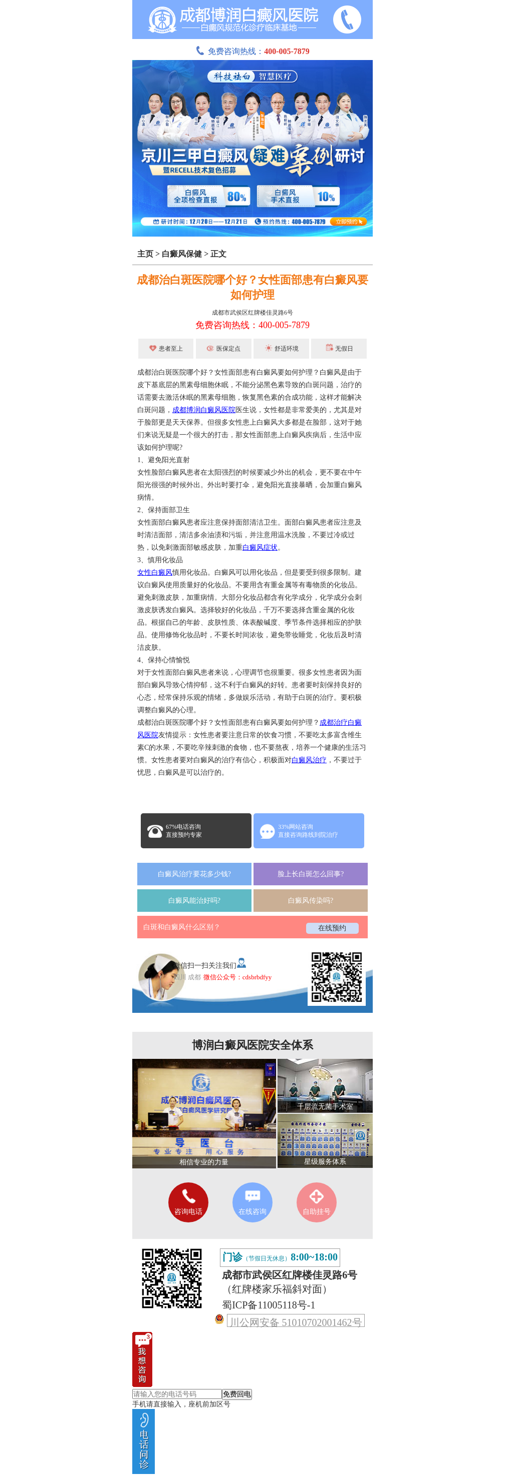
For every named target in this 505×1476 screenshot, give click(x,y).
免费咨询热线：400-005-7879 (252, 325)
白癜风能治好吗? (194, 900)
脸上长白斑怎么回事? (311, 874)
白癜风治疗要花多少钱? (194, 874)
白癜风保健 (182, 254)
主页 (145, 254)
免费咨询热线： (252, 51)
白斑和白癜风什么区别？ (181, 927)
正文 (218, 254)
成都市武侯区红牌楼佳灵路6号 (252, 312)
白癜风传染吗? (310, 900)
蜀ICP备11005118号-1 (268, 1304)
